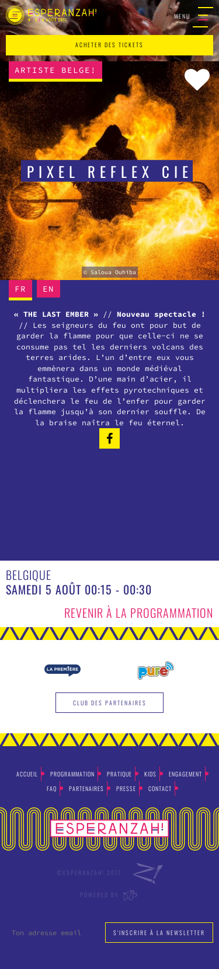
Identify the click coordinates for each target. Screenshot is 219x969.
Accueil (27, 773)
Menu (193, 16)
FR (20, 289)
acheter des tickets (109, 44)
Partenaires (86, 788)
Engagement (185, 773)
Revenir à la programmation (138, 612)
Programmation (72, 773)
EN (48, 289)
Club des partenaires (110, 702)
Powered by (109, 894)
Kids (150, 773)
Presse (126, 788)
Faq (52, 788)
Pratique (119, 773)
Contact (160, 788)
